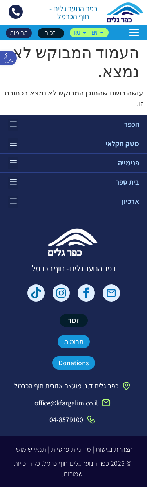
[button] (8, 58)
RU (80, 32)
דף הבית (130, 47)
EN (98, 32)
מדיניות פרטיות (71, 449)
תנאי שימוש (31, 449)
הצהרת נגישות (114, 449)
